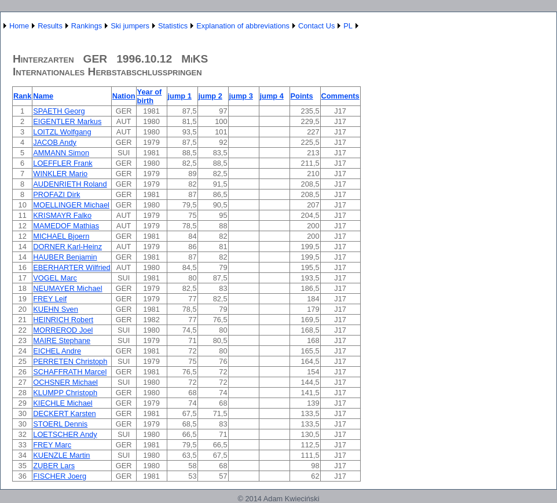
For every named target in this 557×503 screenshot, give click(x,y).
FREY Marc (52, 444)
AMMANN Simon (61, 152)
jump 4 (272, 96)
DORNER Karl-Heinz (67, 246)
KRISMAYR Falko (62, 215)
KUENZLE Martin (61, 455)
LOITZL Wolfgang (62, 131)
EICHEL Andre (57, 351)
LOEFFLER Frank (62, 163)
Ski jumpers (130, 25)
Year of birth (149, 96)
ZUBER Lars (54, 465)
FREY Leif (50, 298)
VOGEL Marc (55, 278)
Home (19, 25)
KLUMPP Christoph (65, 392)
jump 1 (180, 96)
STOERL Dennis (60, 424)
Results (50, 25)
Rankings (86, 25)
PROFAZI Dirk (56, 194)
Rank (22, 96)
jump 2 (210, 96)
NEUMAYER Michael (67, 288)
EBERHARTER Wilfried (71, 267)
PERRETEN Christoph (70, 361)
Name (43, 96)
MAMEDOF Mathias (66, 225)
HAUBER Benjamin (65, 257)
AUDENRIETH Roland (70, 184)
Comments (340, 96)
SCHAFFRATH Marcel (70, 371)
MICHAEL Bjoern (61, 236)
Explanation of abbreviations (243, 25)
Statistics (173, 25)
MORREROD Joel (63, 330)
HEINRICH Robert (63, 319)
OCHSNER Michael (65, 382)
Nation (123, 96)
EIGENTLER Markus (67, 121)
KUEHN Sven (55, 309)
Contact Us (316, 25)
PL (348, 25)
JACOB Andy (54, 142)
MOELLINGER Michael (71, 205)
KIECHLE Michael (62, 403)
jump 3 (241, 96)
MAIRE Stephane (61, 340)
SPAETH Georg (59, 111)
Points (302, 96)
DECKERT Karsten (64, 413)
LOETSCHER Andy (65, 434)
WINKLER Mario (60, 173)
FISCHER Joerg (59, 476)
